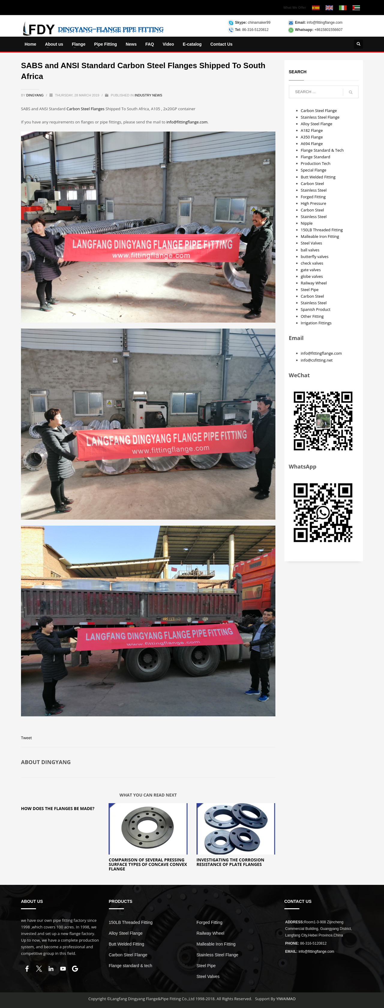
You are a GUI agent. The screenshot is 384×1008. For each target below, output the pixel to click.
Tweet (26, 737)
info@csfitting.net (317, 360)
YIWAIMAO (286, 998)
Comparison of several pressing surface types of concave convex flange (148, 864)
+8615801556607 (328, 30)
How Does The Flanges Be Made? (57, 808)
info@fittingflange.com (325, 22)
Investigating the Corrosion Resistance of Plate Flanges (230, 862)
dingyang (35, 95)
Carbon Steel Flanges (86, 108)
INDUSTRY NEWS (148, 95)
